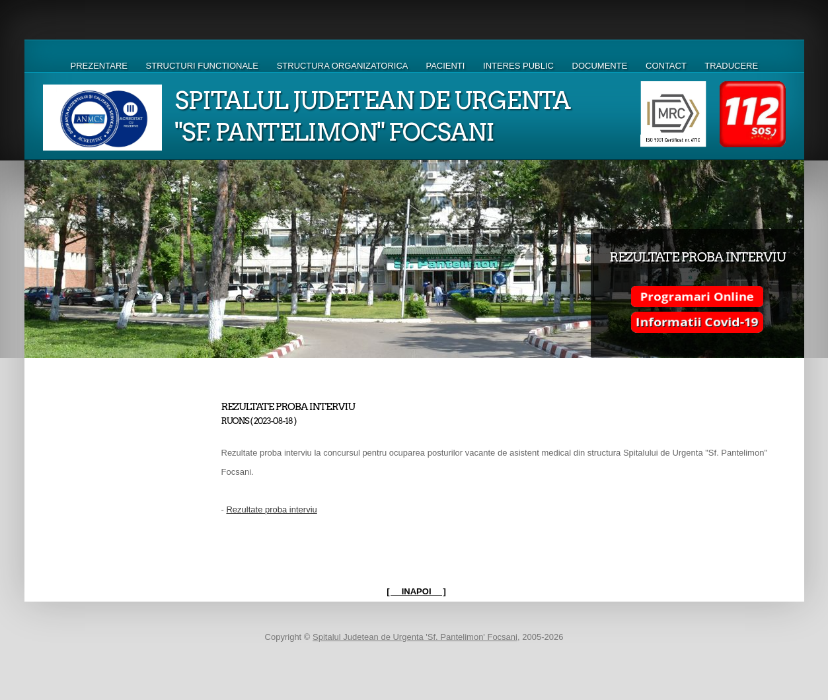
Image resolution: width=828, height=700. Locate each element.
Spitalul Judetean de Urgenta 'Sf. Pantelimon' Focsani (415, 637)
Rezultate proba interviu (271, 509)
